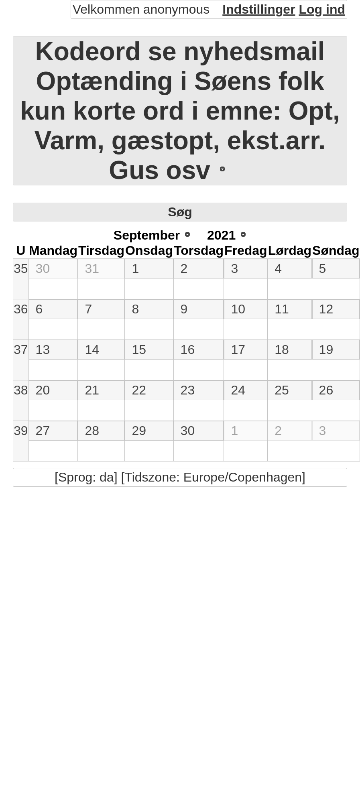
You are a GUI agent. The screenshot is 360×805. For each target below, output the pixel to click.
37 (21, 349)
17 (238, 349)
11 (282, 309)
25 (282, 390)
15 (139, 349)
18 (282, 349)
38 (21, 390)
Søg (180, 212)
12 (326, 309)
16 (188, 349)
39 (21, 430)
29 (139, 430)
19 (326, 349)
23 (188, 390)
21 (92, 390)
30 (43, 268)
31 (92, 268)
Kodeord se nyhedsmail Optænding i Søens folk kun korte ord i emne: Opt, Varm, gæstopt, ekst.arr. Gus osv (180, 111)
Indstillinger (258, 9)
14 (92, 349)
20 (43, 390)
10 (238, 309)
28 (92, 430)
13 (43, 349)
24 (238, 390)
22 (139, 390)
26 (326, 390)
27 (43, 430)
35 (21, 268)
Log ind (322, 9)
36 (21, 309)
